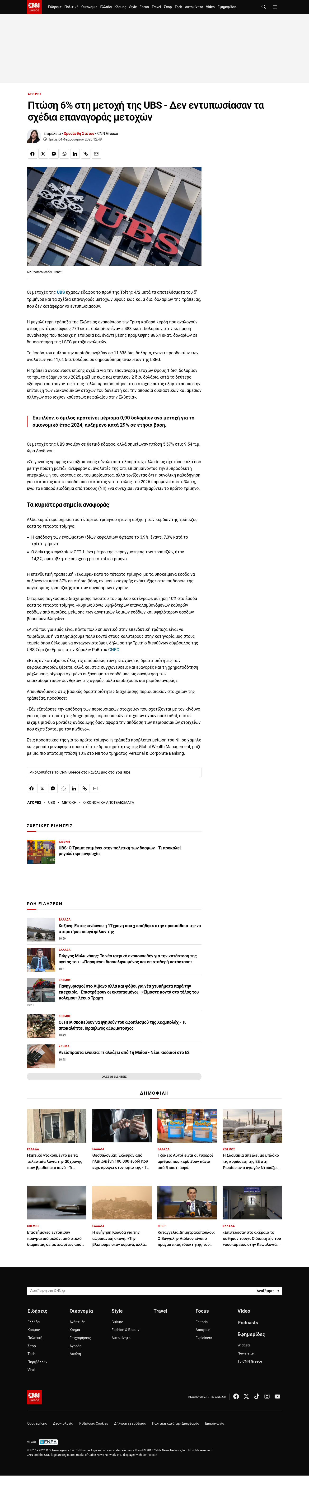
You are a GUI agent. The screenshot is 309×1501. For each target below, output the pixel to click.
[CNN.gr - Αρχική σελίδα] (34, 1397)
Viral (31, 1370)
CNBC (113, 649)
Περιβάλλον (37, 1362)
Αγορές (76, 1346)
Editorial (202, 1322)
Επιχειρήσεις (80, 1338)
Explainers (204, 1338)
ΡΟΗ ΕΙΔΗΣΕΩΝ (44, 904)
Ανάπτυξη (77, 1322)
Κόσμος (120, 7)
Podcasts (248, 1323)
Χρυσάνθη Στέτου (79, 133)
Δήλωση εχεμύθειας (130, 1424)
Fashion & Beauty (125, 1330)
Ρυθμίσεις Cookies (93, 1424)
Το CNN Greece (250, 1361)
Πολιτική (71, 7)
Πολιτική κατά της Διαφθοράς (175, 1424)
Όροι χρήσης (37, 1424)
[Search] (268, 1290)
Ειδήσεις (54, 7)
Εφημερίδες (227, 7)
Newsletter (246, 1353)
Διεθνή (75, 1354)
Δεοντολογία (63, 1424)
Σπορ (168, 7)
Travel (156, 7)
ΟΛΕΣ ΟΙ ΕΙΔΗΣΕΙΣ (114, 1076)
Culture (117, 1322)
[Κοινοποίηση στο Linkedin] (75, 154)
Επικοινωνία (214, 1424)
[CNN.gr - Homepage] (34, 7)
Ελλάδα (106, 7)
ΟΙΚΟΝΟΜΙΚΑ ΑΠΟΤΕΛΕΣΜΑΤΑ (108, 802)
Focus (144, 7)
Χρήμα (75, 1330)
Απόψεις (203, 1330)
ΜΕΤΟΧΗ (69, 802)
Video (210, 7)
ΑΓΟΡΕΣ (35, 94)
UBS (51, 802)
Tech (178, 7)
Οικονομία (89, 7)
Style (133, 7)
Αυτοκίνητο (194, 7)
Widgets (244, 1345)
